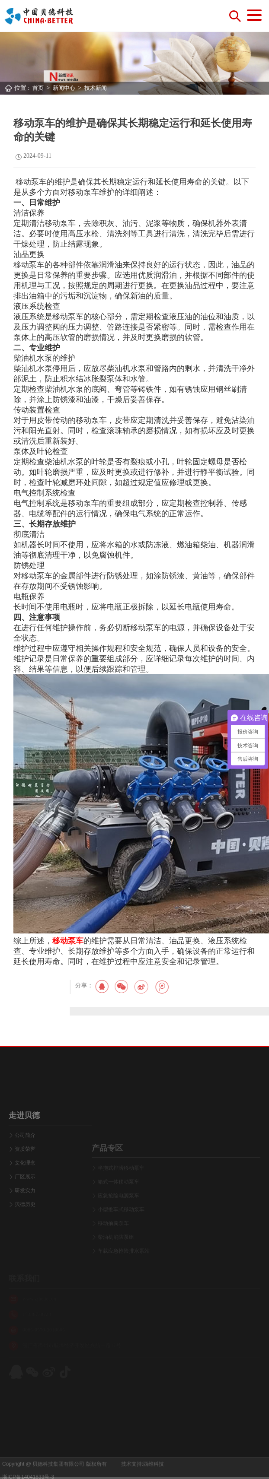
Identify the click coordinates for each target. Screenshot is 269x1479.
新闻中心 (64, 88)
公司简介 (25, 1174)
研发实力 (25, 1229)
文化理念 (25, 1202)
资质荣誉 (25, 1188)
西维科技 (153, 1472)
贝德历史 (25, 1243)
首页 (38, 88)
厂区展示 (25, 1215)
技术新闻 (95, 88)
